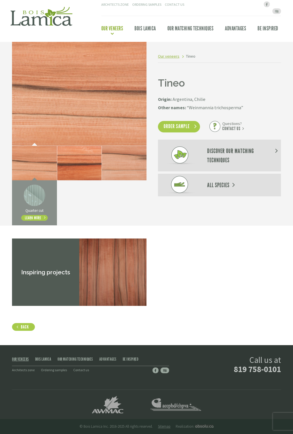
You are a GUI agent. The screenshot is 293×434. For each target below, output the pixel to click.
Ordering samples (146, 4)
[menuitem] (276, 11)
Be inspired (268, 28)
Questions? (232, 126)
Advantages (235, 28)
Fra (165, 371)
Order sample (177, 126)
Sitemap (164, 426)
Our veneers (112, 30)
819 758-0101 (257, 369)
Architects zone (115, 4)
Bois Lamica (145, 28)
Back (25, 327)
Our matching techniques (190, 28)
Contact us (174, 4)
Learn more (33, 217)
